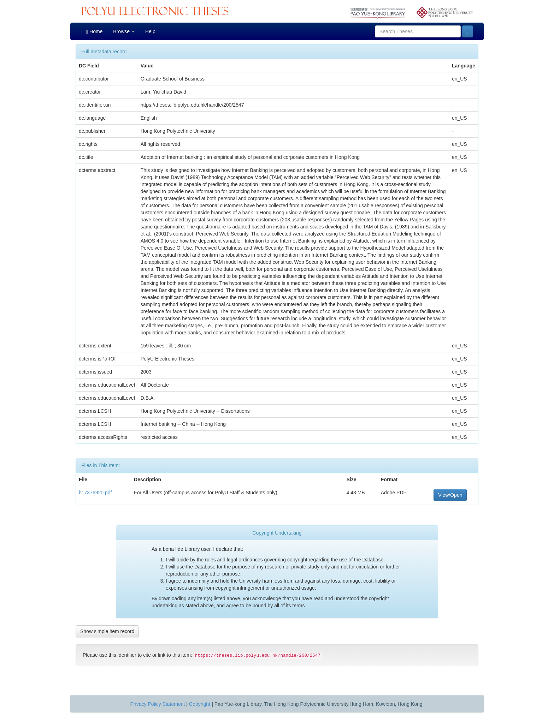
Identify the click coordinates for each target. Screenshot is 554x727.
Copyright (199, 704)
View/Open (450, 495)
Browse (124, 31)
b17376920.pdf (95, 492)
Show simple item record (107, 631)
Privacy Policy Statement (157, 704)
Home (94, 32)
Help (150, 31)
